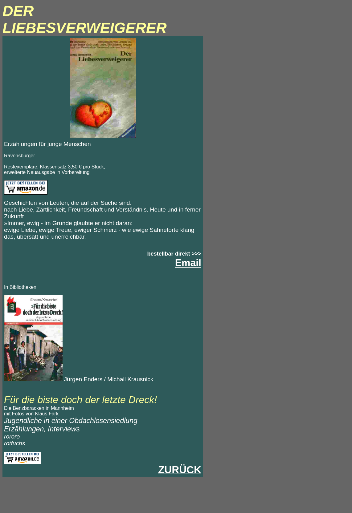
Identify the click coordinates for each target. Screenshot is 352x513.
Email (188, 262)
